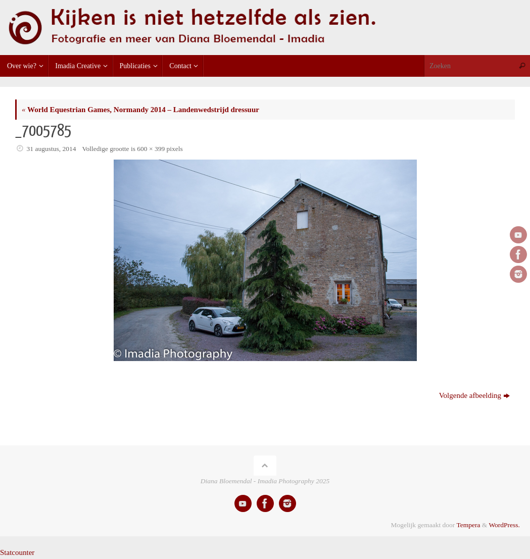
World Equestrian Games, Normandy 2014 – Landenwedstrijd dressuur (140, 110)
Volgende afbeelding (474, 395)
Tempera (468, 525)
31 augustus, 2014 (51, 149)
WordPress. (504, 525)
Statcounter (17, 552)
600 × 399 (151, 149)
